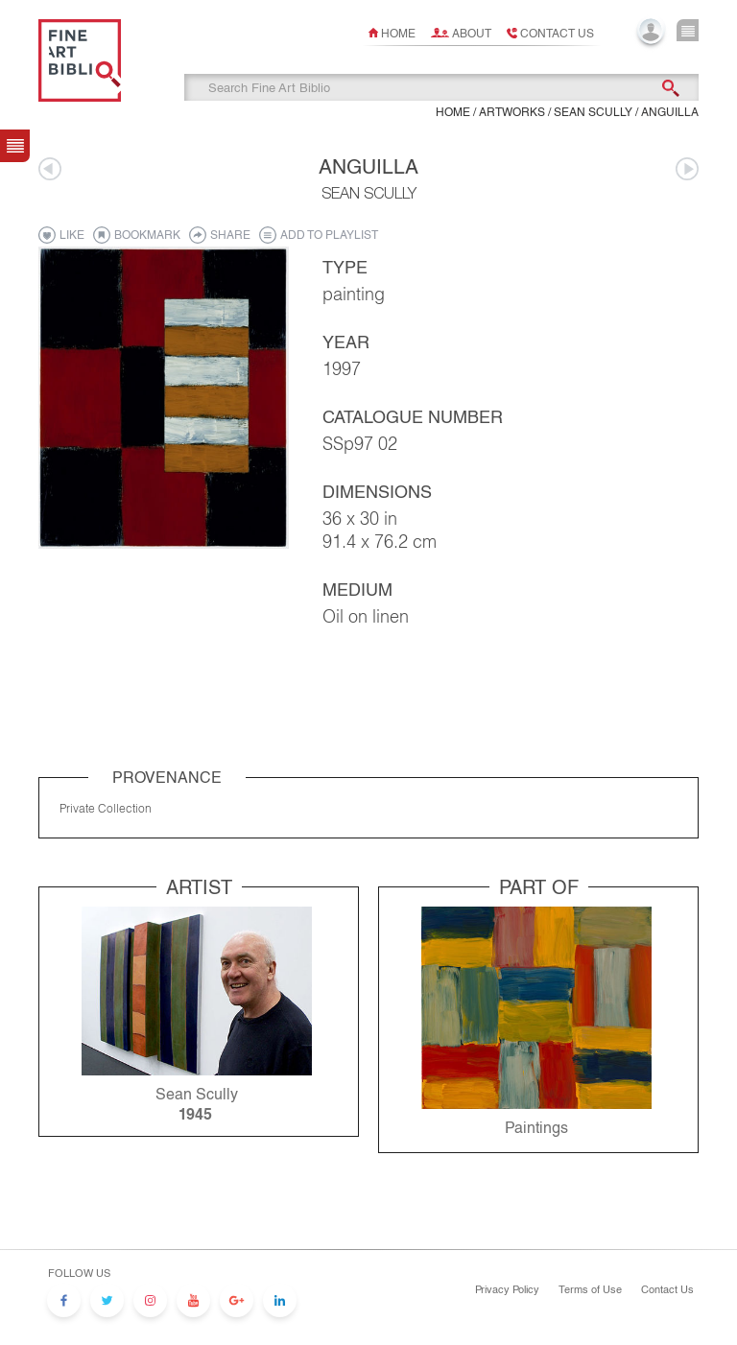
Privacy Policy (507, 1289)
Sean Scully (593, 112)
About (471, 33)
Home (398, 33)
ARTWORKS (512, 112)
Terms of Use (590, 1289)
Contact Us (667, 1289)
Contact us (557, 33)
